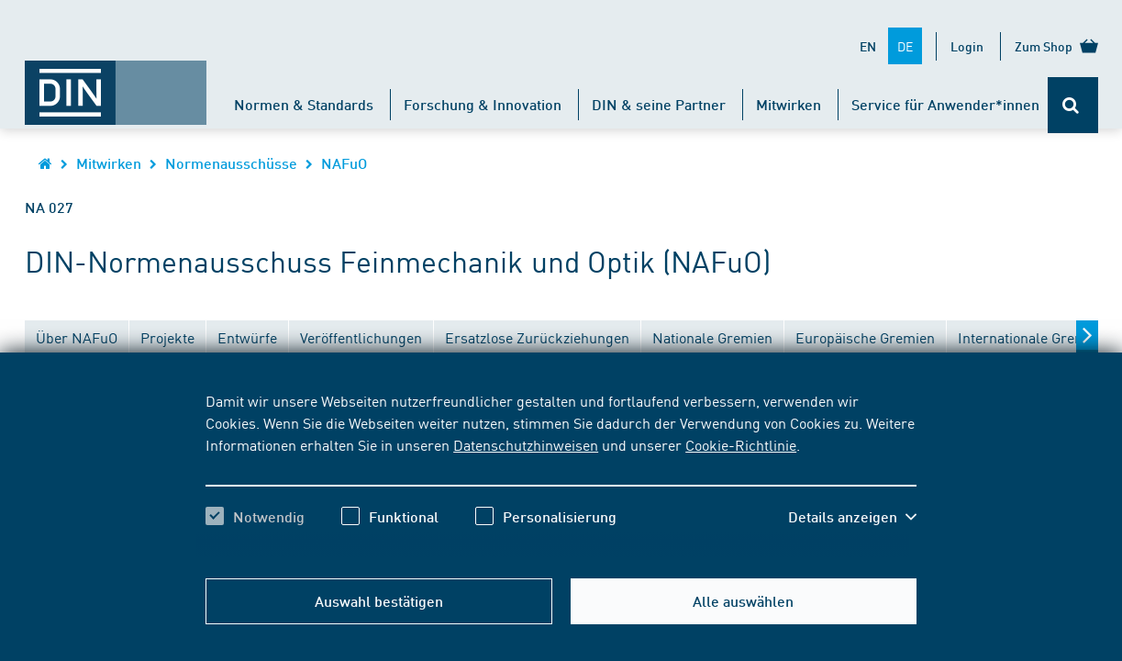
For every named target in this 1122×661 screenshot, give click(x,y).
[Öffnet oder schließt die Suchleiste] (1073, 105)
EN (868, 46)
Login (966, 46)
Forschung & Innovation (482, 104)
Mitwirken (788, 104)
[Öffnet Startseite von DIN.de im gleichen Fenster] (115, 83)
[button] (852, 517)
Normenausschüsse (231, 163)
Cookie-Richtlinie (740, 444)
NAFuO (344, 163)
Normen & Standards (303, 104)
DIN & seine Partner (659, 104)
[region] (561, 474)
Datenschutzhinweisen (525, 444)
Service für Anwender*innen (945, 104)
